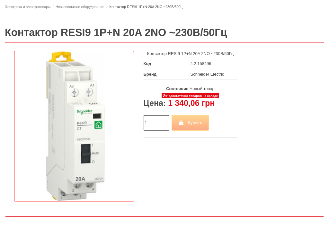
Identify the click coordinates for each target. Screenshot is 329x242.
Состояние (177, 88)
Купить (190, 122)
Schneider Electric (207, 74)
